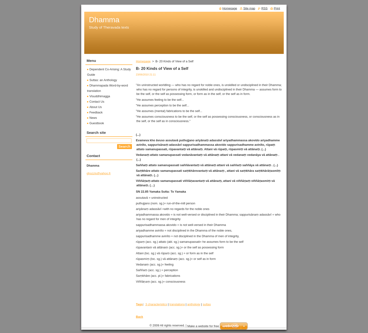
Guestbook (96, 123)
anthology (193, 304)
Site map (249, 8)
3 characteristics (156, 304)
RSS (264, 8)
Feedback (96, 112)
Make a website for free (203, 326)
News (93, 118)
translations (177, 304)
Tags (139, 304)
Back (139, 316)
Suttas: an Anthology (103, 80)
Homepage (143, 61)
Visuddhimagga (99, 96)
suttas (207, 304)
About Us (95, 107)
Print (277, 8)
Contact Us (96, 101)
